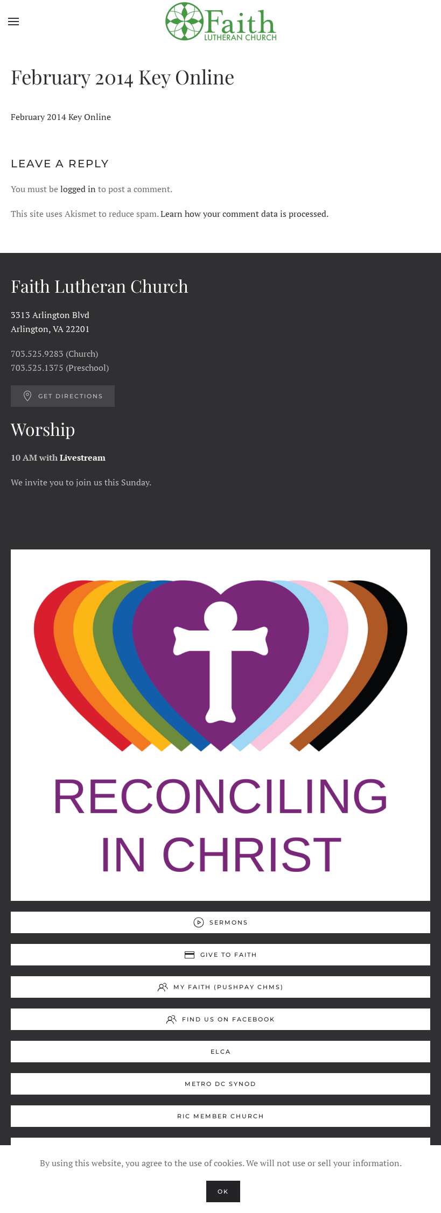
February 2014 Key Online (61, 117)
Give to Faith (220, 954)
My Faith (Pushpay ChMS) (220, 987)
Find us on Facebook (220, 1019)
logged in (78, 189)
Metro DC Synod (220, 1084)
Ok (223, 1191)
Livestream (83, 457)
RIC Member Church (220, 1116)
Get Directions (62, 396)
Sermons (220, 922)
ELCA (221, 1051)
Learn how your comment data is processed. (244, 214)
